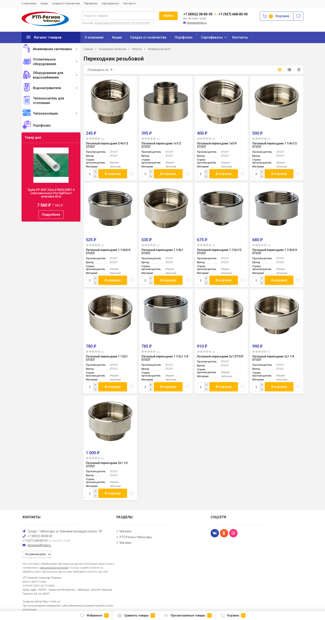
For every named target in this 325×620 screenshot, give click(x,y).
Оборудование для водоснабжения (48, 75)
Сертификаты (110, 3)
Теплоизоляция (45, 113)
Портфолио (90, 3)
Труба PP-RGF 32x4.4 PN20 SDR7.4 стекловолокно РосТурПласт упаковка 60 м (51, 193)
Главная (88, 49)
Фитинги (137, 49)
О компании (29, 3)
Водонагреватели (47, 88)
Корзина (232, 615)
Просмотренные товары (188, 615)
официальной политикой (54, 567)
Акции (44, 3)
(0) (95, 138)
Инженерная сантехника (52, 49)
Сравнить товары (136, 615)
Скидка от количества (66, 3)
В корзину (113, 174)
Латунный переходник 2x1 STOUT (220, 356)
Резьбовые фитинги (159, 49)
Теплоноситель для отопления (48, 100)
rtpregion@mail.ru (197, 22)
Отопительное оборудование (44, 61)
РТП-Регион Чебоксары (136, 537)
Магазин (125, 531)
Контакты (129, 3)
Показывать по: (98, 69)
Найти (168, 16)
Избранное (94, 615)
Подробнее (51, 215)
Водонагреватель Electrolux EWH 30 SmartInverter (122, 23)
